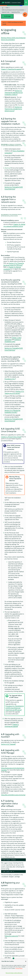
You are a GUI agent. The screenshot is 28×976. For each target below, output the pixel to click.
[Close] (25, 961)
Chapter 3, (11, 69)
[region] (14, 967)
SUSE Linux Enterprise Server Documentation (13, 10)
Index (7, 7)
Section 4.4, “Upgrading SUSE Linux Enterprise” (14, 420)
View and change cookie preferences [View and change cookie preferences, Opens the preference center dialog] (14, 973)
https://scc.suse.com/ (11, 936)
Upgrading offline (15, 12)
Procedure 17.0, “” (10, 379)
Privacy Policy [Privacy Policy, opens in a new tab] (19, 968)
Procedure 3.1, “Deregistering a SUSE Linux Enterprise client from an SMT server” (15, 708)
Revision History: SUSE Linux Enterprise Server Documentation (13, 38)
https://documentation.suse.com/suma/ (13, 795)
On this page (7, 16)
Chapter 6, (12, 725)
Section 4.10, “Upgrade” (8, 744)
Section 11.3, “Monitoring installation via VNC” (12, 411)
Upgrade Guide (5, 12)
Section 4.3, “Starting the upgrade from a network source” (13, 109)
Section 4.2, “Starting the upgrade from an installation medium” (14, 92)
